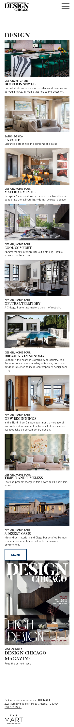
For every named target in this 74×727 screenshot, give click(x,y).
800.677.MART (13, 707)
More (15, 555)
